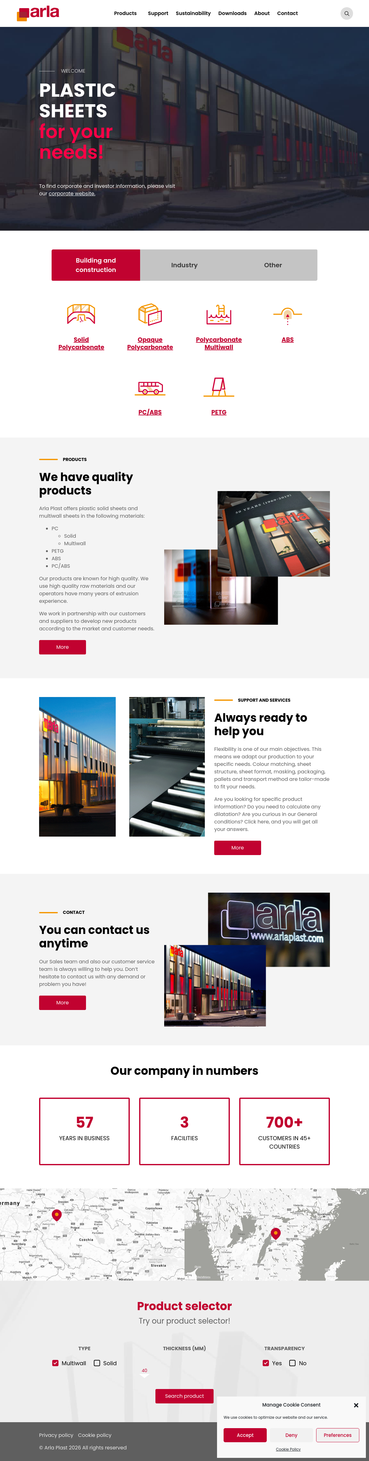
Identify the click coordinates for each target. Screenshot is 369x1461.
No (302, 1363)
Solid (110, 1363)
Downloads (235, 13)
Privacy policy (56, 1435)
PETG (219, 412)
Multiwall (74, 1363)
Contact (290, 13)
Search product (184, 1396)
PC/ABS (150, 412)
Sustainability (196, 13)
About (264, 13)
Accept (245, 1435)
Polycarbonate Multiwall (219, 343)
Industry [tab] (184, 265)
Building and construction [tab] (96, 265)
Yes (277, 1363)
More (62, 646)
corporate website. (72, 193)
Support (161, 13)
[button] (356, 1405)
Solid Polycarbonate (81, 343)
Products (128, 13)
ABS (287, 339)
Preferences (337, 1435)
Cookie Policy (288, 1449)
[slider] (184, 1370)
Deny (291, 1435)
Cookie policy (95, 1435)
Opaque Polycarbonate (150, 343)
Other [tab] (273, 265)
